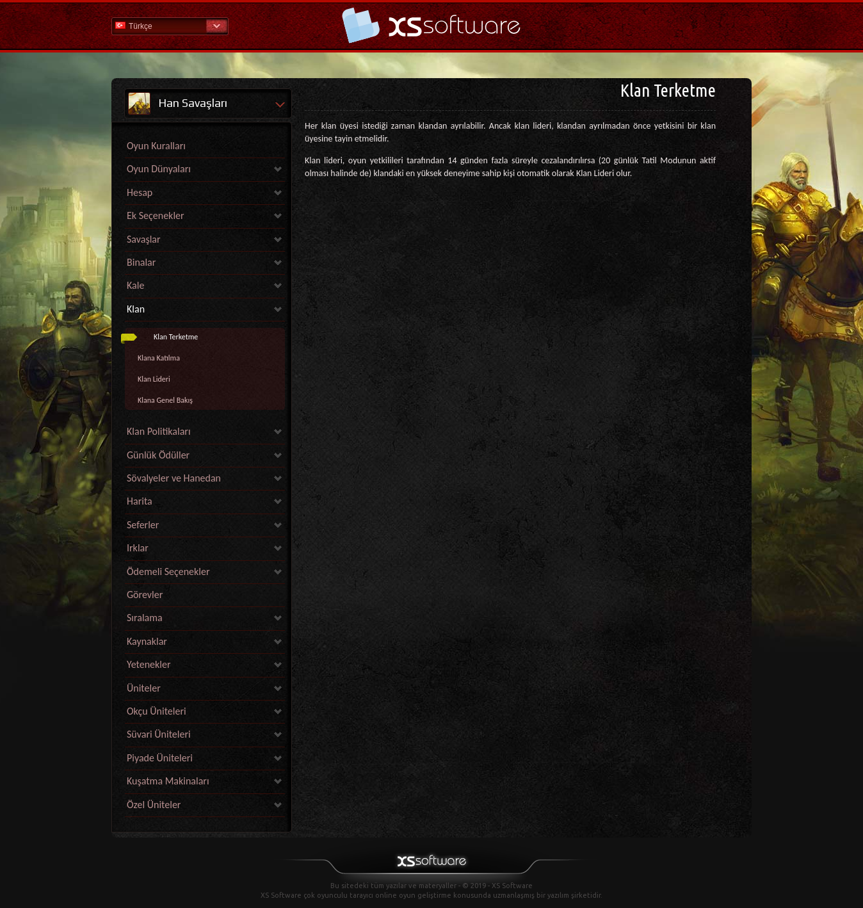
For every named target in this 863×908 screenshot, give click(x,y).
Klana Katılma (159, 357)
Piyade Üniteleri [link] (160, 758)
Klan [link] (136, 309)
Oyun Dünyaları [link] (159, 169)
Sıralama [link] (145, 618)
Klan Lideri (154, 379)
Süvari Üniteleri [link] (159, 734)
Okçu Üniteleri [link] (156, 711)
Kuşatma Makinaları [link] (168, 781)
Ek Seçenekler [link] (155, 215)
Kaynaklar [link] (147, 641)
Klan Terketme (176, 336)
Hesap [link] (139, 192)
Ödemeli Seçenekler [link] (168, 571)
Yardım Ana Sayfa (431, 25)
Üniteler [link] (144, 688)
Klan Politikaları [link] (159, 431)
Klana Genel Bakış (165, 400)
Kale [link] (135, 285)
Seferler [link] (143, 525)
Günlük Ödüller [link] (158, 455)
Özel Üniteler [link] (154, 805)
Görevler (145, 594)
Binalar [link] (141, 262)
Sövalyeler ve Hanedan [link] (174, 478)
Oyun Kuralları (156, 146)
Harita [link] (139, 501)
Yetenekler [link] (149, 664)
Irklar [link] (138, 548)
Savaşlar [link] (144, 239)
